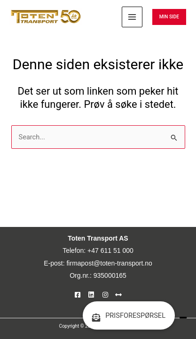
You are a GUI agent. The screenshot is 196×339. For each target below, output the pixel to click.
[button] (169, 16)
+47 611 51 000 (110, 250)
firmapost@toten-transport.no (109, 263)
